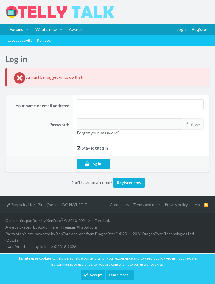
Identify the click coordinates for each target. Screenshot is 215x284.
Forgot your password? (98, 132)
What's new (46, 29)
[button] (27, 29)
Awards (76, 29)
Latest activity (20, 40)
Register (44, 40)
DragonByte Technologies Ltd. (168, 233)
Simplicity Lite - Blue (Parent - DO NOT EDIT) (48, 204)
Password (58, 124)
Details (13, 240)
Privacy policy (176, 204)
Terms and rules (147, 204)
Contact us (119, 204)
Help (196, 204)
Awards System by (51, 227)
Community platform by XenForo (57, 220)
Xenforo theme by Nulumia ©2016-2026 (42, 246)
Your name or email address (42, 105)
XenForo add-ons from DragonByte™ (87, 233)
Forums (16, 29)
